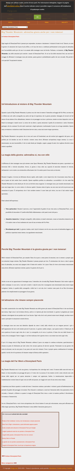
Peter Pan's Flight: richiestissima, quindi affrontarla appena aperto (20, 424)
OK (37, 17)
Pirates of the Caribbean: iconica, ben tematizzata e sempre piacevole (21, 421)
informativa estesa (13, 6)
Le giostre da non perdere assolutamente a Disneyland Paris (18, 442)
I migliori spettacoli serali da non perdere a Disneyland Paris (18, 431)
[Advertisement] (37, 79)
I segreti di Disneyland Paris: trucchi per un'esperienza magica (19, 445)
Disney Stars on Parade (8, 438)
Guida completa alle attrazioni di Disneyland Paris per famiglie (19, 428)
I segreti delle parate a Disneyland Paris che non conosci (17, 435)
